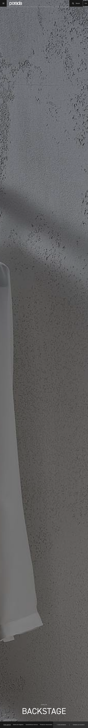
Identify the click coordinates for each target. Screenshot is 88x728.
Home (4, 720)
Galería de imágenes (18, 724)
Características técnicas (32, 724)
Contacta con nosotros (79, 724)
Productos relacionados (46, 724)
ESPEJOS (9, 720)
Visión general (7, 724)
